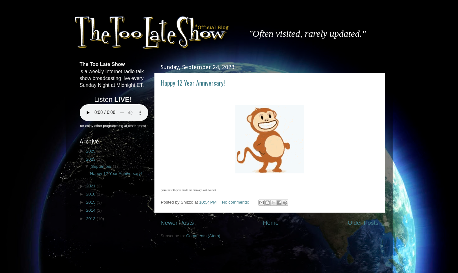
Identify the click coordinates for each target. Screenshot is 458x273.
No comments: (236, 202)
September (102, 166)
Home (271, 222)
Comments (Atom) (203, 235)
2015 (91, 202)
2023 (91, 159)
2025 (91, 151)
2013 (91, 218)
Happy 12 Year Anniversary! (193, 82)
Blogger (294, 260)
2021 (91, 186)
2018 (91, 194)
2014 (91, 210)
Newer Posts (177, 222)
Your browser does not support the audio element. (114, 112)
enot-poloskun (248, 260)
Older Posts (363, 222)
